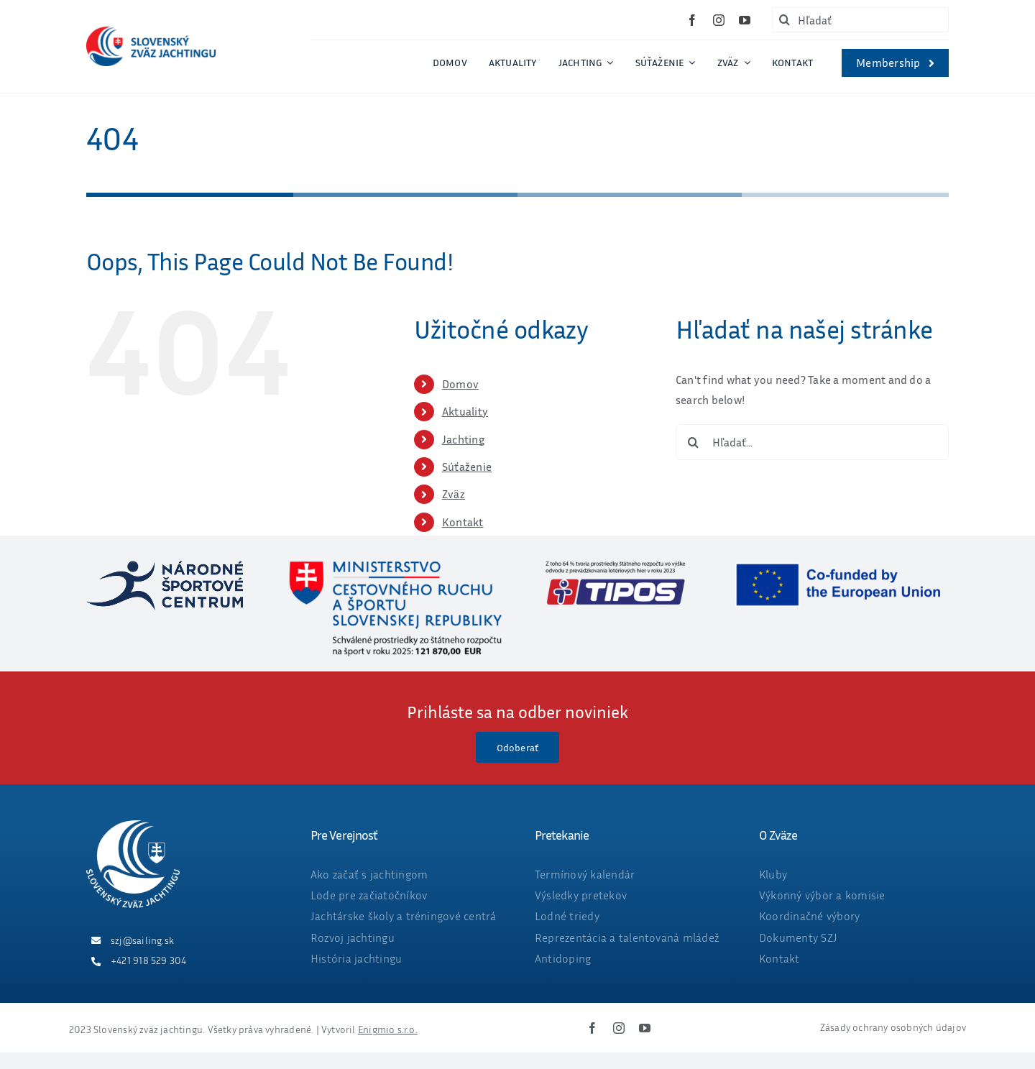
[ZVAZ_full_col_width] (151, 32)
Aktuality (465, 411)
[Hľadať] (860, 19)
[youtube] (744, 20)
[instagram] (718, 20)
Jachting (463, 439)
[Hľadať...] (812, 442)
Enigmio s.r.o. (388, 1029)
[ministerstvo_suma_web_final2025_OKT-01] (394, 566)
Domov (460, 384)
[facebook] (692, 20)
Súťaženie (467, 466)
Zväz (453, 494)
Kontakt (463, 522)
